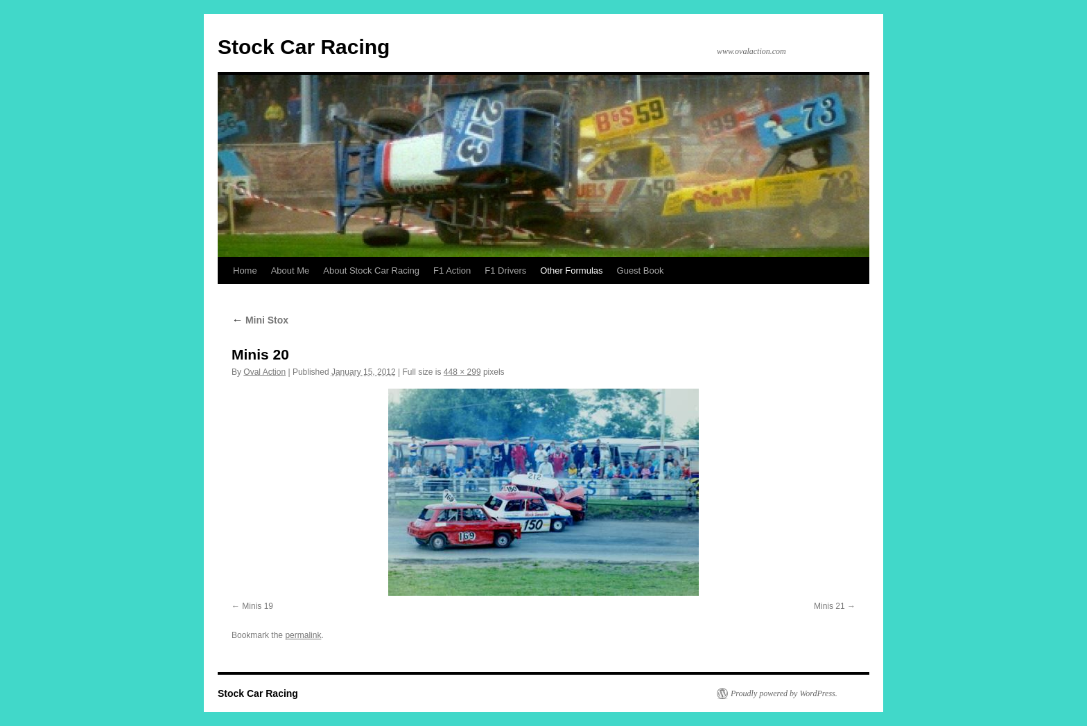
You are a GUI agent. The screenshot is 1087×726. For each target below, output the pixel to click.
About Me (290, 270)
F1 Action (452, 270)
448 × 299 (462, 372)
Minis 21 (829, 606)
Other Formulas (571, 270)
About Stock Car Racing (371, 270)
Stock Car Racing (304, 46)
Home (245, 270)
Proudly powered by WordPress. (784, 693)
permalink (303, 635)
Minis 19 (257, 606)
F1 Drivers (505, 270)
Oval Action (264, 372)
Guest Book (640, 270)
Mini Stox (260, 320)
